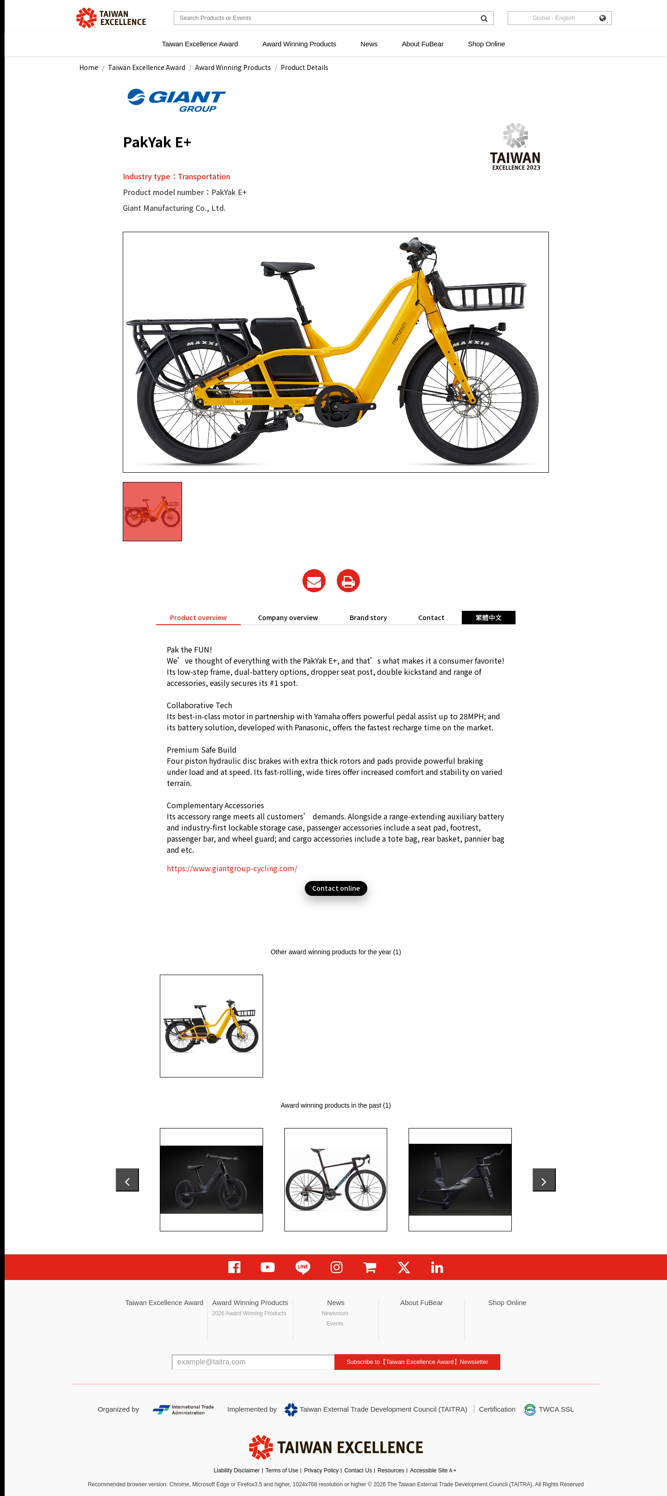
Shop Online (486, 44)
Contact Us (358, 1470)
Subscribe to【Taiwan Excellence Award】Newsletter (417, 1361)
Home (88, 67)
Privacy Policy (321, 1470)
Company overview (288, 617)
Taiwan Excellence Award (200, 44)
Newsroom (334, 1313)
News (369, 44)
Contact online (336, 888)
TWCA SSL (548, 1410)
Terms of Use (281, 1470)
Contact (431, 617)
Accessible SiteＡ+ (433, 1470)
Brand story (368, 617)
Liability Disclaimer (236, 1470)
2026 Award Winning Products (249, 1313)
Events (335, 1323)
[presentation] (127, 1180)
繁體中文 (489, 617)
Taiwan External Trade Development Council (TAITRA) (375, 1410)
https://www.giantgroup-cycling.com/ (232, 868)
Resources (391, 1470)
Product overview (198, 617)
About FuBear (423, 44)
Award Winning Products (299, 44)
